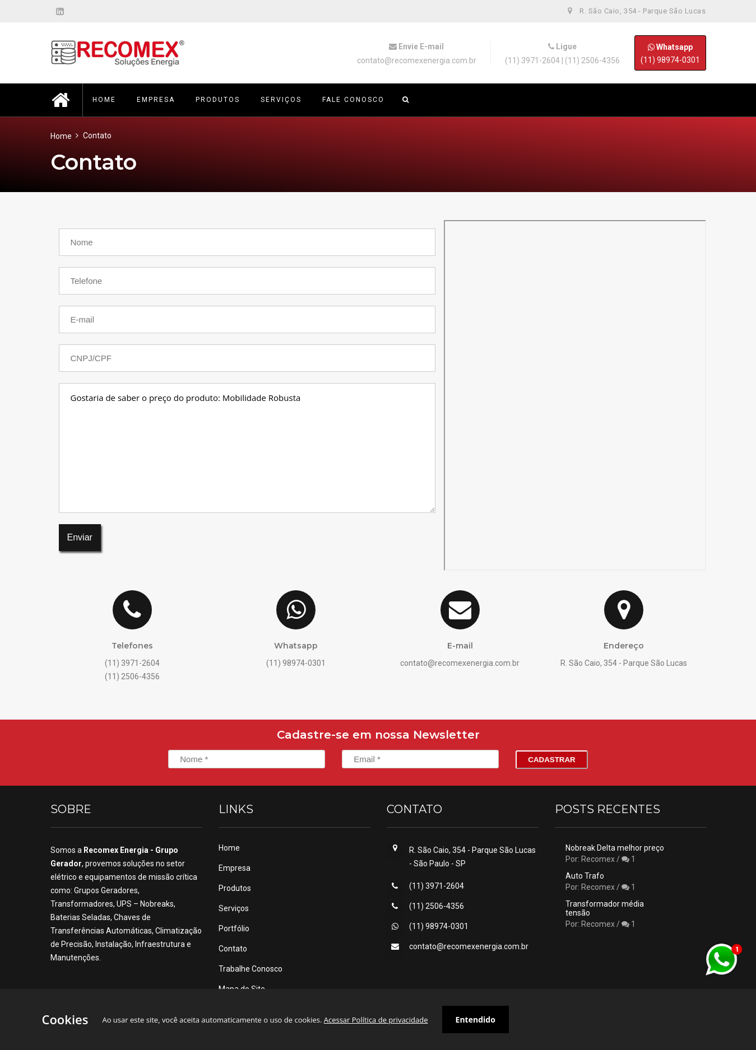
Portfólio (234, 928)
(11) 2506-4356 (592, 60)
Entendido (475, 1019)
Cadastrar (551, 759)
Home (61, 136)
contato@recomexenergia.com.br (416, 60)
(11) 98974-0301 (670, 52)
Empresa (235, 868)
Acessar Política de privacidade (376, 1020)
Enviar (79, 537)
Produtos (235, 888)
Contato (233, 948)
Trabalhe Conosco (250, 968)
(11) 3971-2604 (532, 60)
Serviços (234, 908)
